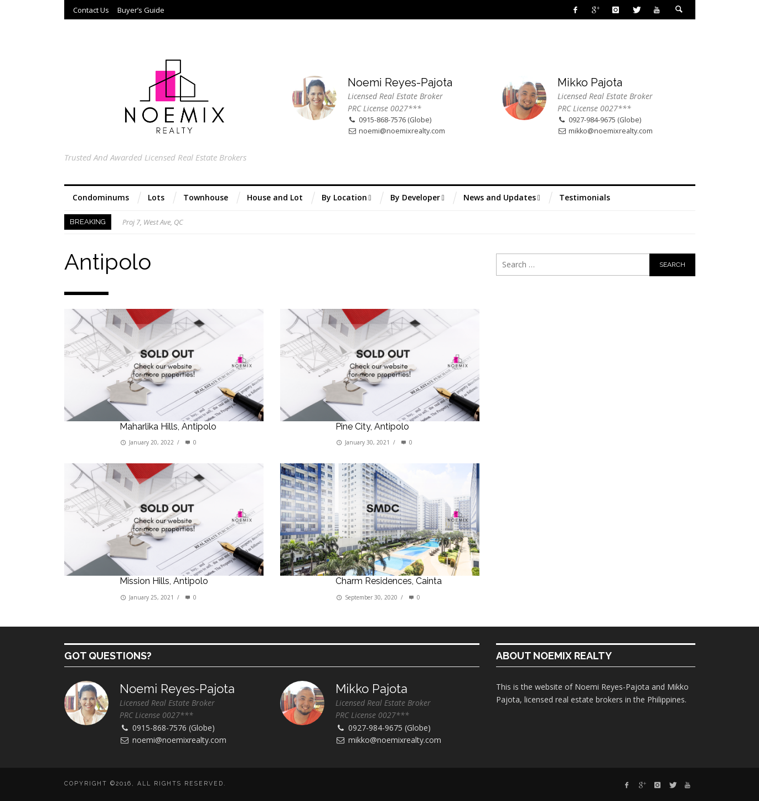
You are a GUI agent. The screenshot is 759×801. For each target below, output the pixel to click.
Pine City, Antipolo (372, 426)
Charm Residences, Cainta (388, 581)
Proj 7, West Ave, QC (152, 222)
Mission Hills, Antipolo (164, 581)
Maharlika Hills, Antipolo (168, 426)
